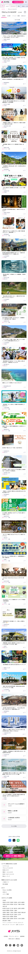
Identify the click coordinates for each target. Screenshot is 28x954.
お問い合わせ (11, 938)
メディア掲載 (6, 894)
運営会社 (18, 938)
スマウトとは (6, 866)
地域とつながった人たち (8, 874)
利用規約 (6, 936)
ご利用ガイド (6, 882)
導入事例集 (5, 884)
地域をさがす (6, 870)
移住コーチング (6, 876)
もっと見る (14, 826)
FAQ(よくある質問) (7, 890)
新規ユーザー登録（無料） (14, 856)
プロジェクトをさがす (8, 868)
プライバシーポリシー (14, 936)
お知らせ (5, 892)
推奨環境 (22, 936)
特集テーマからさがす (8, 872)
